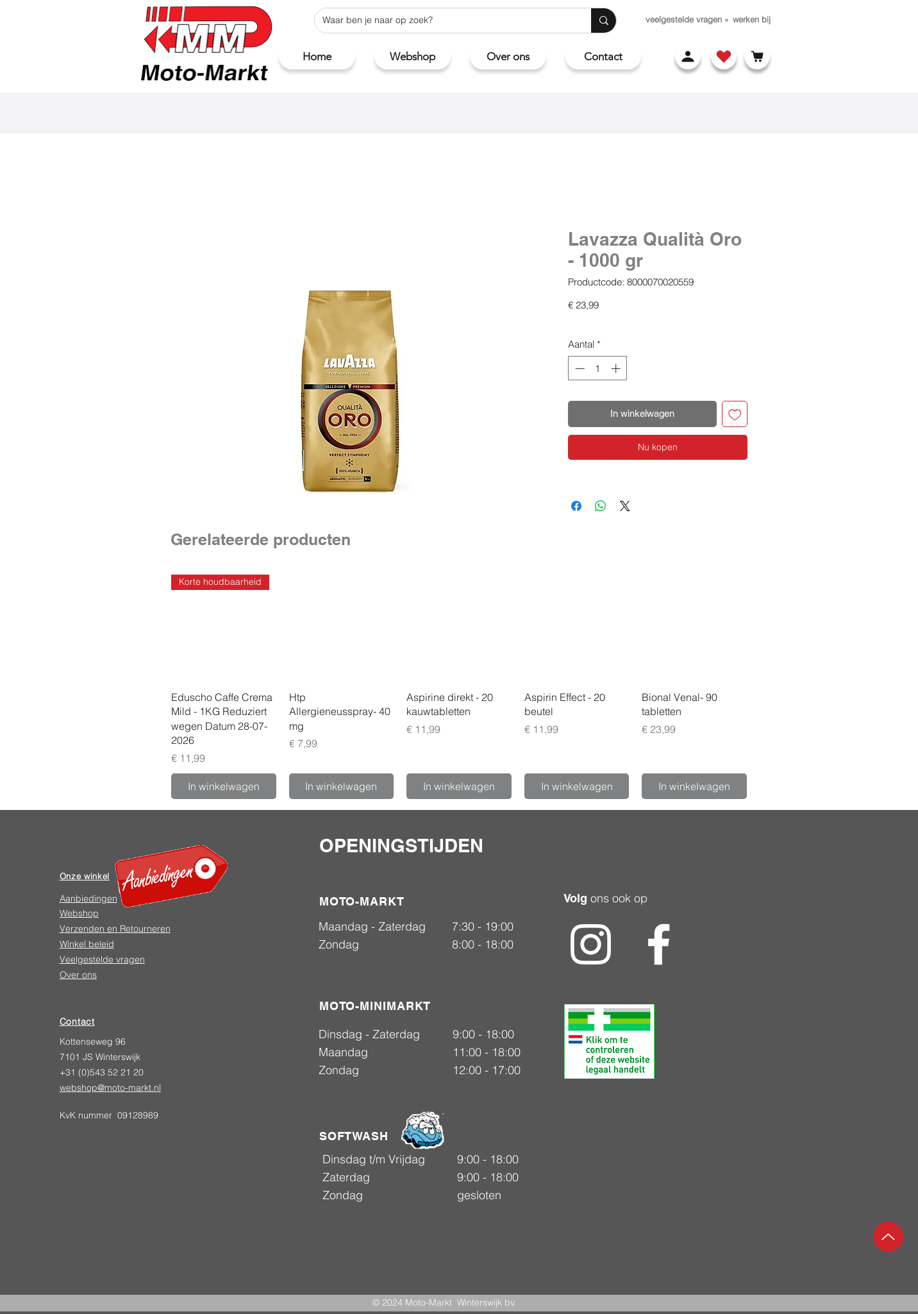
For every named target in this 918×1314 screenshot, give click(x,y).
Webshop (79, 913)
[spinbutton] (597, 368)
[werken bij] (751, 19)
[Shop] (724, 56)
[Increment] (617, 368)
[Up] (888, 1237)
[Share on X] (625, 506)
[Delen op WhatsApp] (600, 506)
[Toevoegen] (735, 414)
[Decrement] (578, 368)
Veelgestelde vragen (102, 959)
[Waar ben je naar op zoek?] (443, 20)
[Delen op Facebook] (576, 506)
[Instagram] (590, 944)
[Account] (688, 56)
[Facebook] (658, 944)
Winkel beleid (87, 944)
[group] (459, 686)
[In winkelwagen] (223, 786)
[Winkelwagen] (757, 56)
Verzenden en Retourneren (115, 928)
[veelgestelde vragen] (683, 19)
